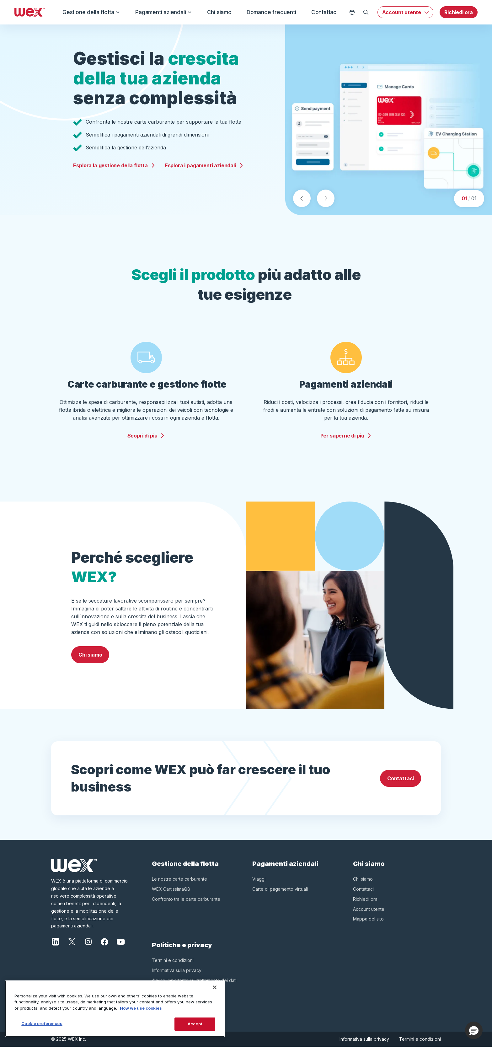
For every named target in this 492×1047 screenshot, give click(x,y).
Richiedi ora (458, 12)
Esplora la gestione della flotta (114, 165)
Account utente (401, 12)
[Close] (215, 987)
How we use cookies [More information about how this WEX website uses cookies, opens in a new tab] (141, 1008)
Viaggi (258, 879)
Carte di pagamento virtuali (280, 889)
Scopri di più (146, 435)
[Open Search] (366, 12)
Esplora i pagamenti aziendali (204, 165)
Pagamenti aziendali (163, 12)
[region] (115, 1008)
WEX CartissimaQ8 (171, 889)
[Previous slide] (302, 198)
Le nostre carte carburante (179, 879)
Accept (195, 1023)
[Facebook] (104, 941)
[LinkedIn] (55, 941)
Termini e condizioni (173, 960)
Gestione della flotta (91, 12)
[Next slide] (325, 198)
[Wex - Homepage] (29, 12)
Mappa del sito (368, 918)
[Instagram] (88, 941)
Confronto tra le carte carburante (186, 899)
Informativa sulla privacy (176, 970)
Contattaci (324, 12)
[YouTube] (120, 941)
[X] (71, 941)
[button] (474, 1030)
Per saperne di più (346, 435)
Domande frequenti (271, 12)
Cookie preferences (41, 1023)
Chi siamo (219, 12)
